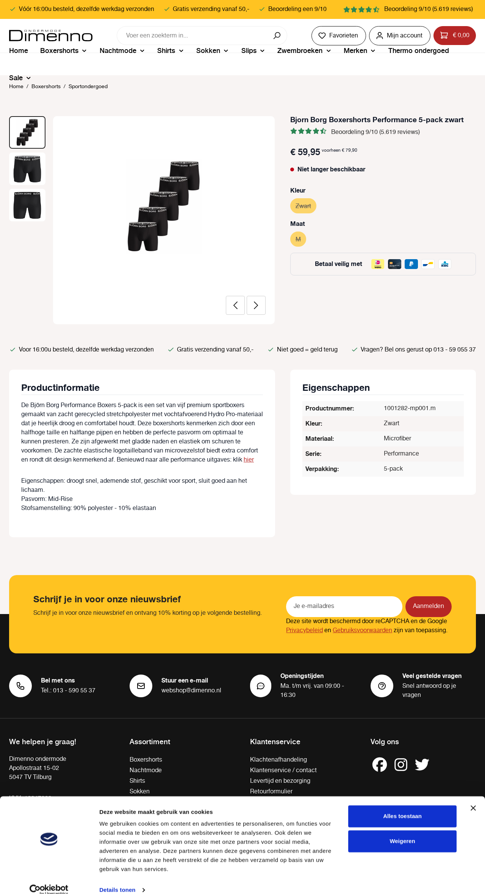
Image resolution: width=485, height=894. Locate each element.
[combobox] (192, 35)
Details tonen (117, 879)
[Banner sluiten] (473, 797)
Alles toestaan (402, 805)
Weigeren (402, 830)
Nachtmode (146, 770)
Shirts (137, 781)
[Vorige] (235, 305)
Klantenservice (275, 741)
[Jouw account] (399, 35)
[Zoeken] (277, 35)
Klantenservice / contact (283, 770)
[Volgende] (256, 305)
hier (249, 460)
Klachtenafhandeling (278, 760)
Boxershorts (146, 760)
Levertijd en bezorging (280, 781)
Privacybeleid (304, 630)
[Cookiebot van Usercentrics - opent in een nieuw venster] (49, 879)
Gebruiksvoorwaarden (362, 630)
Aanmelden (428, 606)
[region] (142, 220)
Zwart (306, 205)
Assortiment (150, 741)
